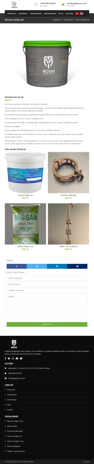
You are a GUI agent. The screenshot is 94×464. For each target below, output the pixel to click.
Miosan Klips (12, 426)
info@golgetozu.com (77, 4)
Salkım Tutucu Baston (16, 451)
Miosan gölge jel (82, 20)
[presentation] (47, 316)
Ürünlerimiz (36, 13)
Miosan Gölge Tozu (15, 421)
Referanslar (50, 13)
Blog (61, 13)
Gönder (47, 324)
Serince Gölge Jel (14, 436)
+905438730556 (47, 4)
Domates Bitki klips (15, 431)
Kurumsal (23, 13)
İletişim (69, 13)
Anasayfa (11, 13)
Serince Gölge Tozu (15, 441)
